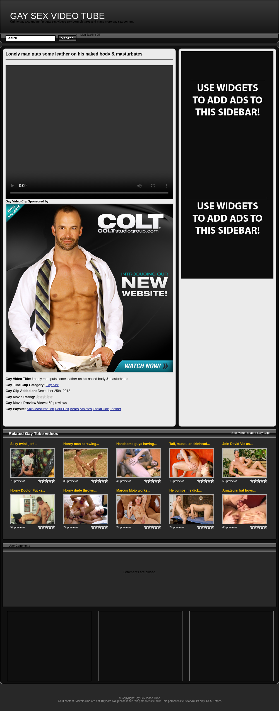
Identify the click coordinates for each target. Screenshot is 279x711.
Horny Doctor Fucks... (27, 490)
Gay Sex (52, 385)
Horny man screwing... (81, 444)
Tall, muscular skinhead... (189, 444)
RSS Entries (213, 701)
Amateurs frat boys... (239, 490)
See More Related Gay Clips (251, 432)
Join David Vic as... (237, 444)
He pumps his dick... (185, 490)
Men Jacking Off (90, 34)
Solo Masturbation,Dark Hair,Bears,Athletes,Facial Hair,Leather (74, 409)
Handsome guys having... (136, 444)
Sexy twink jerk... (23, 444)
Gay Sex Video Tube (57, 16)
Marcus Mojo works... (133, 490)
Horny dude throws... (80, 490)
